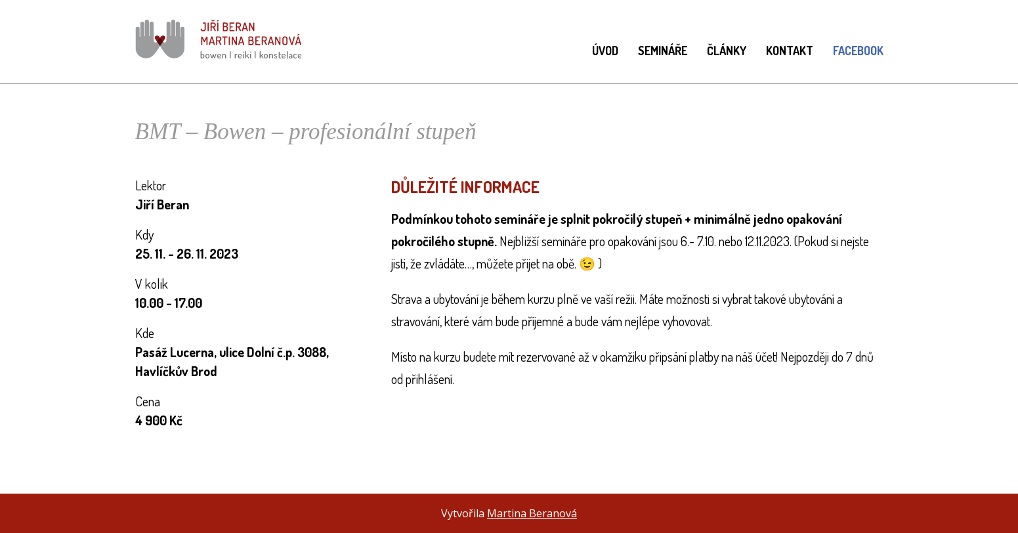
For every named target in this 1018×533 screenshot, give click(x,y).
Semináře (662, 50)
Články (726, 50)
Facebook (858, 50)
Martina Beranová (532, 513)
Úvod (605, 50)
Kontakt (789, 50)
